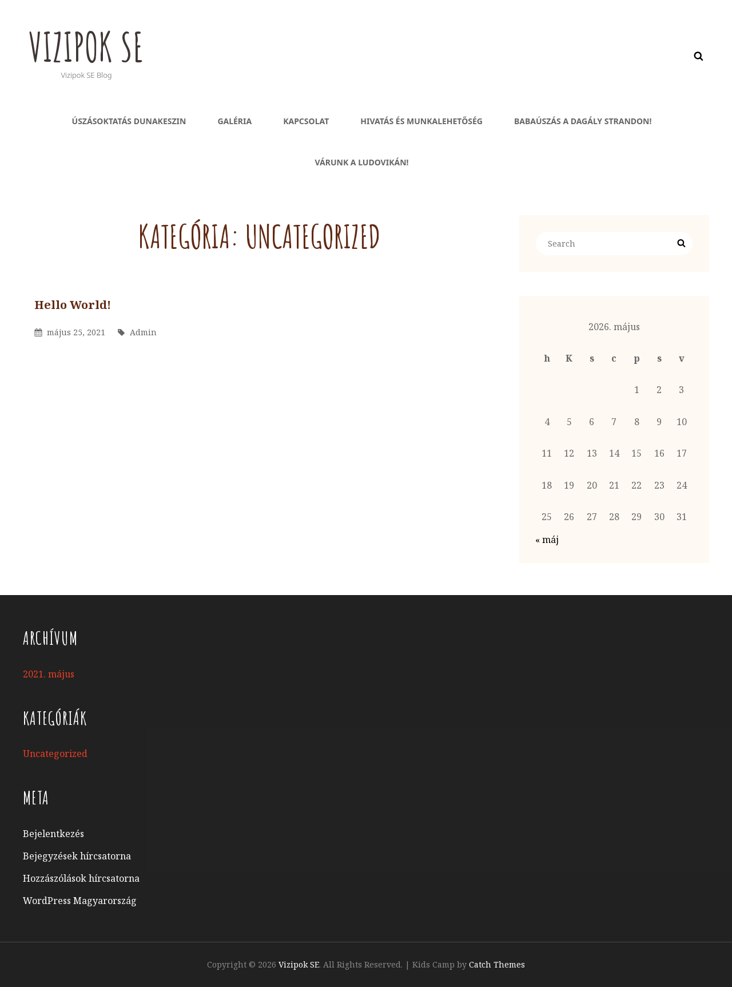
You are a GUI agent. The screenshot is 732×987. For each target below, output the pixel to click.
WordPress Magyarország (80, 900)
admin (143, 332)
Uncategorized (55, 753)
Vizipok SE (87, 46)
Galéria (234, 121)
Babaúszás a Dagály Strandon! (582, 121)
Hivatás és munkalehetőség (421, 121)
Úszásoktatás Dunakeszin (129, 121)
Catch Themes (497, 964)
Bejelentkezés (53, 833)
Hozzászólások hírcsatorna (81, 878)
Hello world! (72, 304)
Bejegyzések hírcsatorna (77, 856)
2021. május (48, 674)
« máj (547, 539)
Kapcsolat (306, 121)
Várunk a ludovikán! (362, 162)
